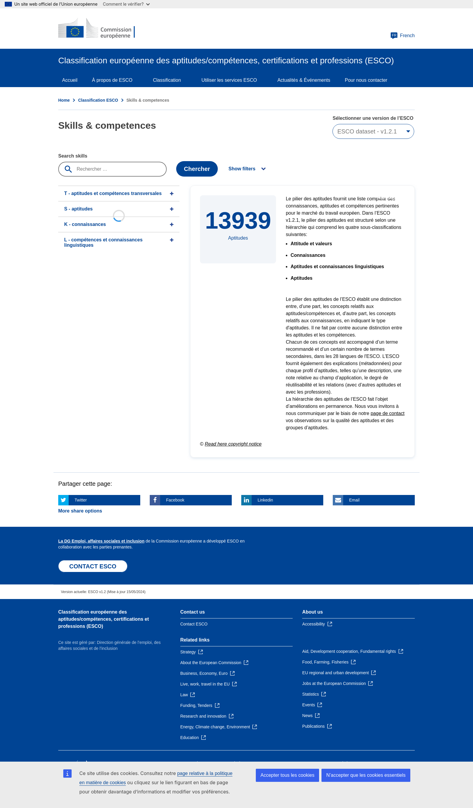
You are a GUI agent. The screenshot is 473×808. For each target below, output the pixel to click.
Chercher (197, 169)
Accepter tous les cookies (287, 775)
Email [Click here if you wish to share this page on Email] (354, 500)
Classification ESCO (98, 100)
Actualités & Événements (304, 80)
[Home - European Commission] (101, 28)
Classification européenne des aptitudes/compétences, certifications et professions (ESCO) (103, 619)
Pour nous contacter (366, 80)
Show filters (242, 168)
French (402, 35)
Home (64, 100)
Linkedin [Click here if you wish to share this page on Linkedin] (265, 500)
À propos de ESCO (112, 80)
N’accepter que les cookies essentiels (366, 775)
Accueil (70, 80)
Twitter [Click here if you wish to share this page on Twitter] (81, 500)
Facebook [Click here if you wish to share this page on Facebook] (175, 500)
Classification (167, 80)
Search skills (72, 155)
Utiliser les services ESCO (229, 80)
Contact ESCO (194, 624)
